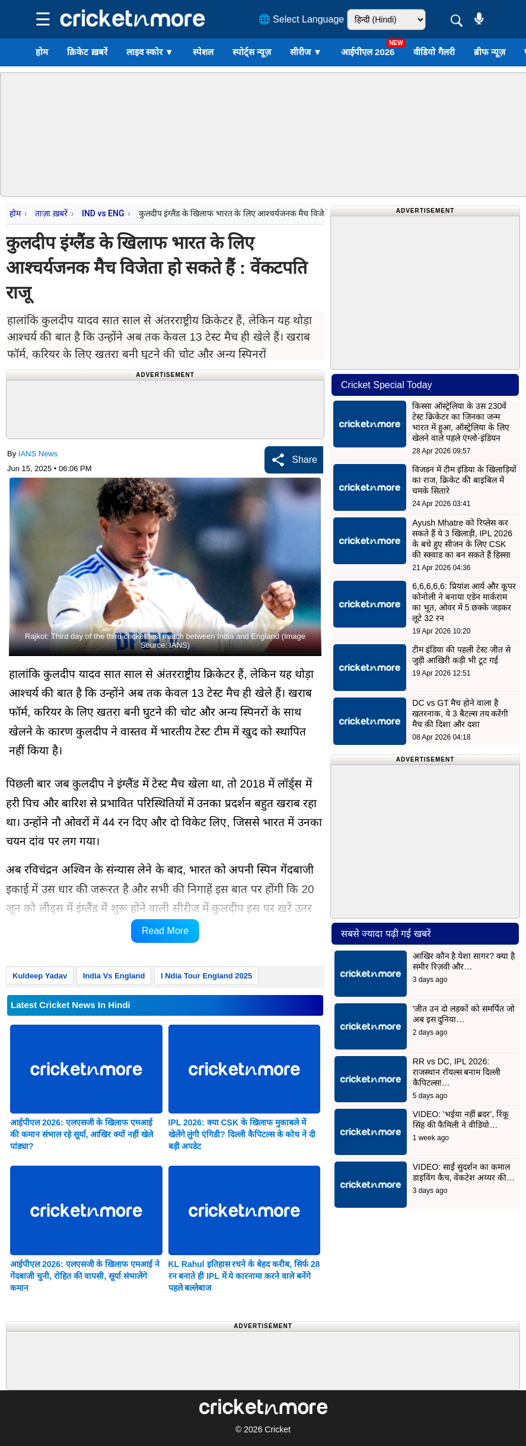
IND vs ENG (103, 213)
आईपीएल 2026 (368, 52)
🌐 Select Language (302, 19)
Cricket (277, 1429)
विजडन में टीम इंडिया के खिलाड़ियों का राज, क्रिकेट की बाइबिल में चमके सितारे (464, 480)
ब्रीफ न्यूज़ (489, 52)
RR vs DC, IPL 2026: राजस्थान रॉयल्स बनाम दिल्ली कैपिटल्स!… (457, 1072)
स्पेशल (203, 52)
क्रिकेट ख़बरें (87, 52)
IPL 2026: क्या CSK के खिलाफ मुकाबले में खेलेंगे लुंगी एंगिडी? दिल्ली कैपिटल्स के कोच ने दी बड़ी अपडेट (242, 1134)
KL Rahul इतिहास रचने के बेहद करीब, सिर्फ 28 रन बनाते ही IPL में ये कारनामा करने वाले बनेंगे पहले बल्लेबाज (244, 1276)
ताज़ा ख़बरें (51, 213)
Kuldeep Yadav (39, 975)
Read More (165, 931)
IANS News (38, 453)
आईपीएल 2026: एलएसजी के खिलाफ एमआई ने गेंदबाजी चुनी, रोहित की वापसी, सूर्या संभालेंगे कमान (85, 1276)
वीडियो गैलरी (433, 52)
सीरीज (306, 52)
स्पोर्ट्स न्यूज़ (251, 52)
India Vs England (114, 975)
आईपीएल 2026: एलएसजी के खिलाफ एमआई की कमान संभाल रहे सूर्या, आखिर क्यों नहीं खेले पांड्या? (81, 1134)
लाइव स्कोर (150, 52)
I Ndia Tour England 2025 (206, 975)
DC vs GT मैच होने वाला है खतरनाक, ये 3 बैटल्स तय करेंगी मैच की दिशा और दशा (460, 713)
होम (42, 52)
